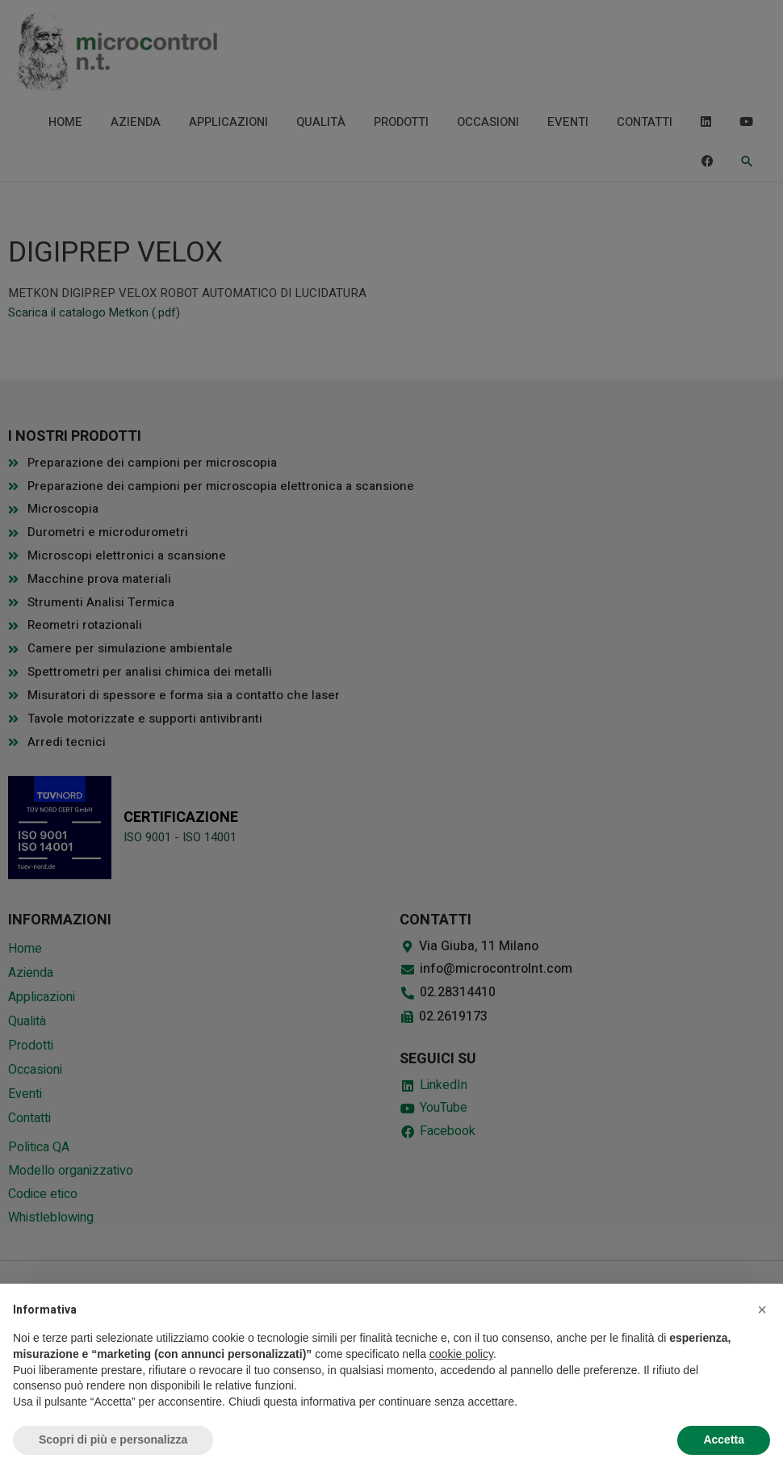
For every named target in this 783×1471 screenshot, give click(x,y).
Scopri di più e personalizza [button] (113, 1439)
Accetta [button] (723, 1439)
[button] (762, 1309)
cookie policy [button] (461, 1353)
